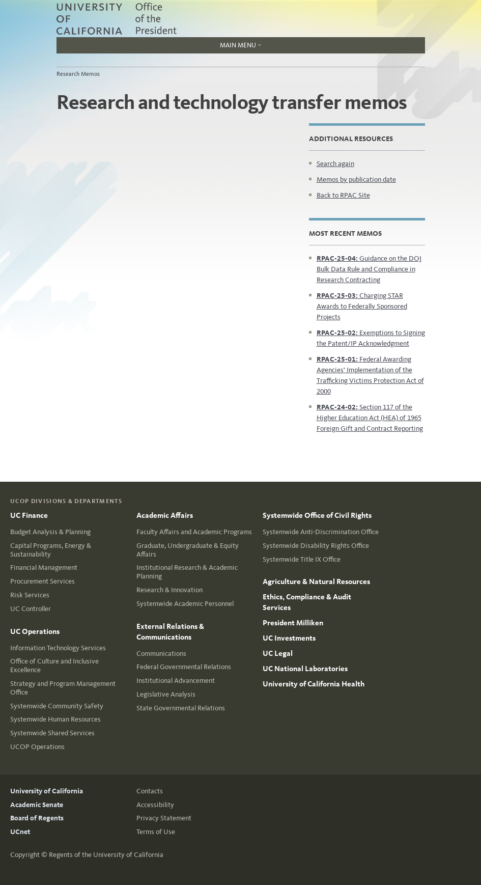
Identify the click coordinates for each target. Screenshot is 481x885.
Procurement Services (42, 581)
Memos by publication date (356, 179)
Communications (161, 653)
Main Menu (159, 47)
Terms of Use (155, 831)
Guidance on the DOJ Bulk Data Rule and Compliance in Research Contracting (369, 269)
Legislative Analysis (165, 694)
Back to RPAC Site (343, 195)
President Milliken (293, 622)
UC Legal (278, 653)
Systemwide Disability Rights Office (316, 545)
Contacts (149, 791)
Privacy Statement (163, 818)
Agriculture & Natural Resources (316, 581)
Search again (335, 163)
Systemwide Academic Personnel (185, 603)
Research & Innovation (169, 590)
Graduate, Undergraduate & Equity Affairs (187, 550)
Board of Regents (37, 818)
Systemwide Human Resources (55, 719)
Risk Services (29, 595)
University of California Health (313, 683)
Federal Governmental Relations (183, 666)
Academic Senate (36, 804)
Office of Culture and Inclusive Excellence (54, 665)
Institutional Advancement (175, 680)
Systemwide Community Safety (56, 706)
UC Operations (35, 631)
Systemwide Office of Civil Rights (317, 515)
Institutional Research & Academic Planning (187, 571)
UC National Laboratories (305, 668)
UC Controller (30, 608)
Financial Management (43, 567)
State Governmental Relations (180, 708)
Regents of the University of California (106, 854)
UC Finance (29, 515)
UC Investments (289, 638)
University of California (46, 791)
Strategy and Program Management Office (63, 688)
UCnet (20, 831)
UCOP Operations (37, 746)
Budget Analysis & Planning (50, 532)
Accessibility (155, 804)
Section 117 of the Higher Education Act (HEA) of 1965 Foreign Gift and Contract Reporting (370, 418)
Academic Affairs (164, 515)
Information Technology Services (58, 648)
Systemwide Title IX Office (302, 559)
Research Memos (78, 73)
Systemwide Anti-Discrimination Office (321, 532)
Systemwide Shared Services (52, 733)
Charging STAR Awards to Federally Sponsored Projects (362, 306)
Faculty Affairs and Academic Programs (194, 532)
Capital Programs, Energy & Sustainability (50, 550)
